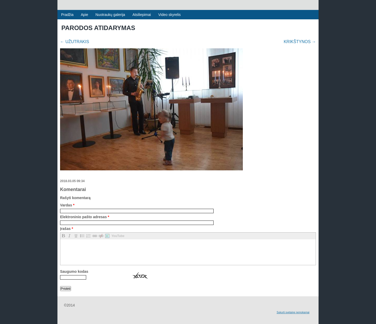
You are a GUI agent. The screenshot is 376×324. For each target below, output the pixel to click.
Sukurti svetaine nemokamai (293, 312)
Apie (84, 15)
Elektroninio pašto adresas (84, 217)
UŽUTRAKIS (74, 41)
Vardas (67, 205)
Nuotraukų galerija (110, 15)
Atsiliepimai (141, 15)
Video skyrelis (169, 15)
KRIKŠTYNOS (300, 41)
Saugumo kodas (74, 271)
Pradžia (67, 15)
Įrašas (66, 229)
